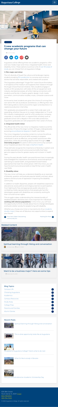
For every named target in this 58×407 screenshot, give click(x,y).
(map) (19, 394)
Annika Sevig (10, 247)
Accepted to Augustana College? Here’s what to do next (24, 351)
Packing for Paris (45, 216)
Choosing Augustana (12, 292)
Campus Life (8, 289)
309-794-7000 (6, 398)
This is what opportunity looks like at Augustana (32, 334)
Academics (8, 42)
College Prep (9, 305)
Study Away (8, 302)
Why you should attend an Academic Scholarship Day (24, 377)
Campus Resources (11, 299)
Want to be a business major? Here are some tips (27, 271)
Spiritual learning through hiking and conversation (28, 244)
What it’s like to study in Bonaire (26, 358)
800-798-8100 (6, 396)
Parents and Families (12, 308)
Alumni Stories (9, 311)
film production (24, 77)
